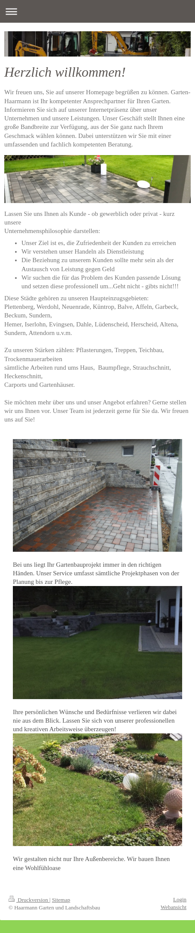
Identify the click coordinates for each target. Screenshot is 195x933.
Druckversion (29, 900)
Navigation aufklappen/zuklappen (97, 11)
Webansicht (173, 907)
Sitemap (61, 900)
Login (179, 899)
